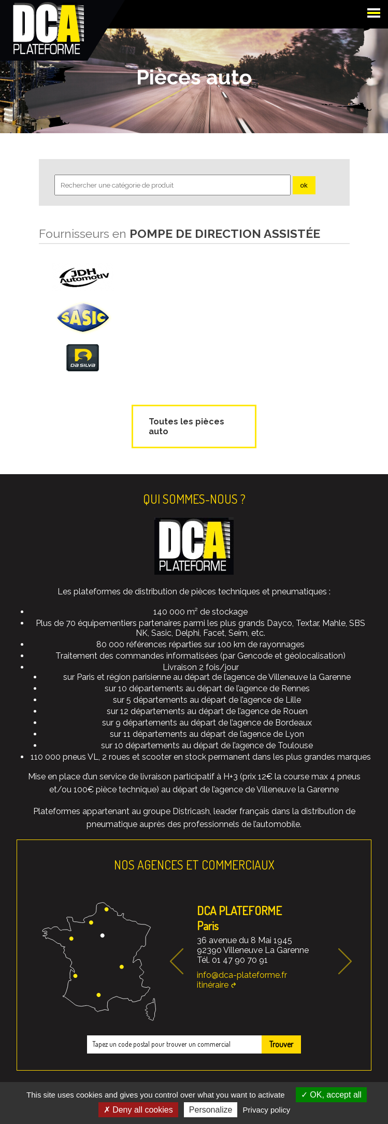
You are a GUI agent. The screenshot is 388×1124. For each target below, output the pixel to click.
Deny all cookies (138, 1109)
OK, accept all (331, 1094)
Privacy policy (267, 1109)
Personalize (211, 1109)
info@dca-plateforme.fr (242, 975)
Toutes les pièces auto (186, 426)
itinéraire (212, 985)
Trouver (281, 1044)
